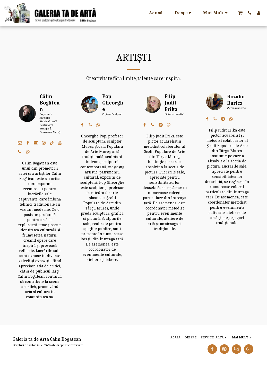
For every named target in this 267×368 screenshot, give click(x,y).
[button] (240, 12)
